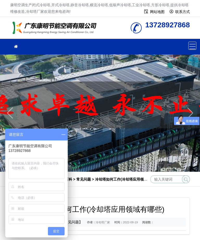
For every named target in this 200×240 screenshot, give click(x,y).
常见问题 (83, 179)
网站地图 (157, 12)
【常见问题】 (72, 222)
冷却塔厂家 (55, 29)
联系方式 (182, 12)
